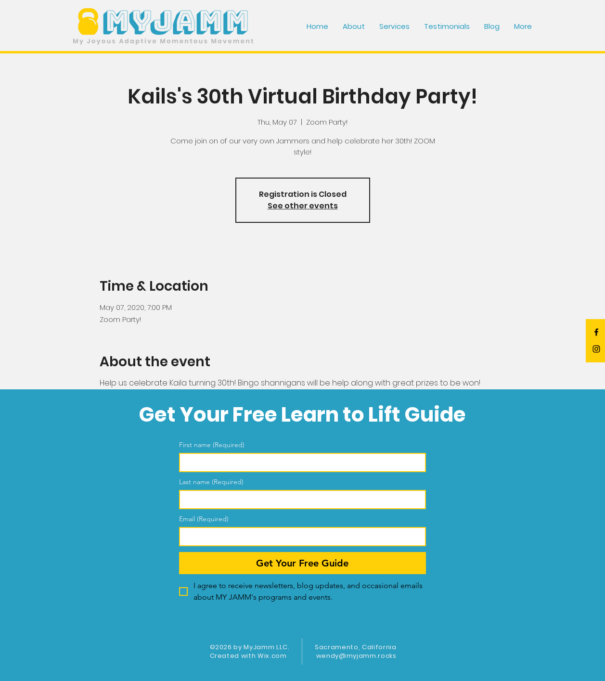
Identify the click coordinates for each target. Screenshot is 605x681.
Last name (211, 482)
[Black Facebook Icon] (596, 332)
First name (212, 445)
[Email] (299, 536)
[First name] (299, 462)
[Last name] (299, 499)
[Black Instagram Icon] (596, 349)
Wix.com (272, 655)
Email (204, 519)
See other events (303, 205)
